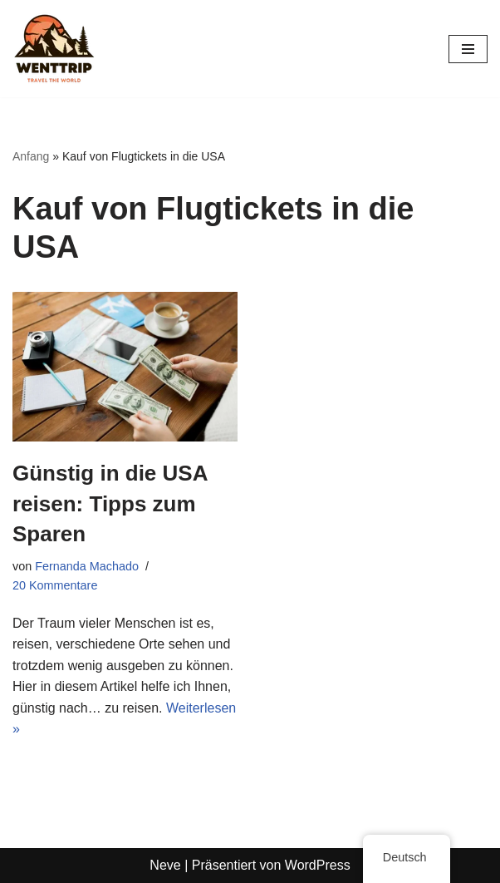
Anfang (30, 156)
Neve (165, 865)
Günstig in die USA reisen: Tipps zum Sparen (109, 503)
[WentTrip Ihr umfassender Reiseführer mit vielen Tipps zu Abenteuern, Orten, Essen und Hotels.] (54, 49)
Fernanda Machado (87, 566)
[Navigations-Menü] (468, 49)
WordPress (317, 865)
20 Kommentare (54, 585)
